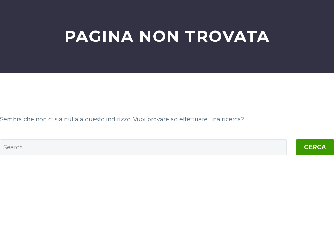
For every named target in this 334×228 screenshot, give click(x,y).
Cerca (315, 147)
